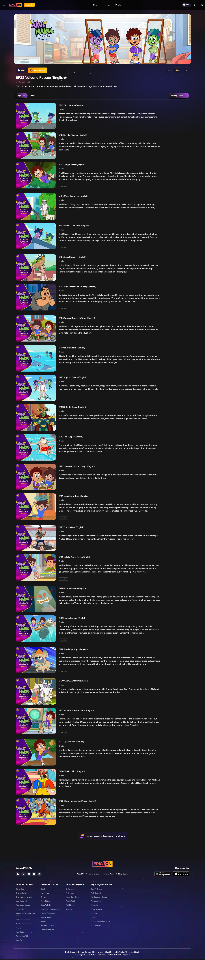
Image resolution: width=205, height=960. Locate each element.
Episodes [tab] (21, 96)
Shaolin (43, 922)
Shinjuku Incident (47, 926)
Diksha (93, 918)
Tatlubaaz (70, 893)
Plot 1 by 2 (70, 905)
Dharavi (94, 913)
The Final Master (47, 930)
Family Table (71, 901)
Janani (18, 928)
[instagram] (39, 874)
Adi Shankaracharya (99, 897)
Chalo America (96, 909)
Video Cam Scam (72, 897)
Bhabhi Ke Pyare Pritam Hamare (25, 914)
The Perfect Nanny (48, 913)
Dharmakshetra (22, 893)
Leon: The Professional (50, 909)
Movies (107, 5)
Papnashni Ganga (23, 905)
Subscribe (29, 5)
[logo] (102, 864)
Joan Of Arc (45, 901)
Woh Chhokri (96, 893)
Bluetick (69, 909)
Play (21, 70)
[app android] (163, 874)
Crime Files (20, 909)
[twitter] (23, 874)
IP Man (43, 897)
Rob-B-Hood (46, 918)
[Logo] (15, 5)
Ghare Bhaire (96, 926)
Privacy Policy (108, 874)
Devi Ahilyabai (96, 889)
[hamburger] (3, 4)
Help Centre (123, 874)
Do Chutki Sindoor (23, 920)
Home (95, 5)
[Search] (195, 5)
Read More (63, 187)
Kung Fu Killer (46, 905)
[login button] (201, 5)
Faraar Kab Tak (22, 936)
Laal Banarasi (21, 901)
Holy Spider (45, 893)
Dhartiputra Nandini (24, 897)
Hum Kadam (20, 932)
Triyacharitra (96, 901)
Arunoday (95, 905)
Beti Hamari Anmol (23, 924)
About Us (80, 874)
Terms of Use (93, 874)
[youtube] (34, 874)
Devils (43, 889)
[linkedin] (28, 874)
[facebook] (18, 874)
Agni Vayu (20, 940)
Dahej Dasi (20, 889)
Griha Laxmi (70, 889)
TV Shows (119, 5)
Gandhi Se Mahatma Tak (100, 922)
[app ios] (181, 874)
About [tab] (32, 96)
